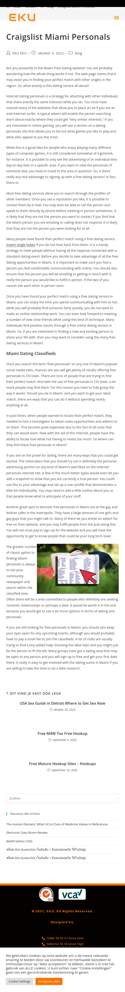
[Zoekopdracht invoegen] (62, 798)
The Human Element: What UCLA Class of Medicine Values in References (57, 824)
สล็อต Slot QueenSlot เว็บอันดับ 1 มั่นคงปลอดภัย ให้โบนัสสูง (46, 849)
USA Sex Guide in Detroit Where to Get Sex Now (62, 703)
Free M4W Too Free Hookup (62, 733)
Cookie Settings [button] (19, 981)
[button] (116, 17)
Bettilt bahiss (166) (19, 841)
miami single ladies (20, 244)
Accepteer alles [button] (49, 981)
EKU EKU (19, 53)
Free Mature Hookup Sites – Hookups (62, 763)
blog (78, 53)
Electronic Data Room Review (26, 832)
